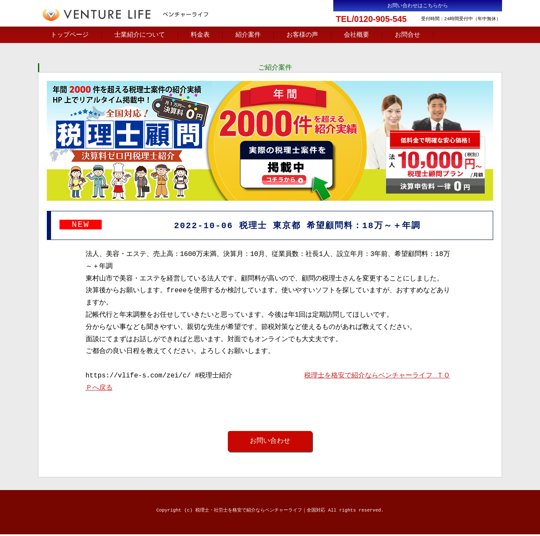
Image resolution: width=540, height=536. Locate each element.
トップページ (70, 35)
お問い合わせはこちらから (417, 5)
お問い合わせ (270, 442)
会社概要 (356, 35)
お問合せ (407, 35)
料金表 (200, 35)
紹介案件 (248, 35)
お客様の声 (302, 35)
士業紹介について (139, 35)
